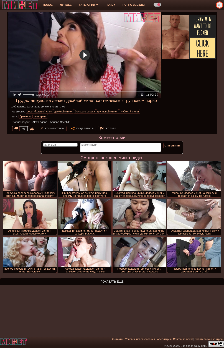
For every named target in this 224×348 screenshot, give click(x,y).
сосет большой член (39, 111)
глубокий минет (129, 111)
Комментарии (55, 128)
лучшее (66, 4)
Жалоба (110, 128)
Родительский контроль (209, 339)
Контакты (117, 339)
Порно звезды (134, 4)
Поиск (110, 4)
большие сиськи (85, 111)
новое (48, 4)
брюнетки (25, 116)
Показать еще (111, 281)
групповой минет (107, 111)
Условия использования (140, 339)
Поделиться (84, 128)
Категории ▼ (88, 4)
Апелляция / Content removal (175, 339)
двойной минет (63, 111)
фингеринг (40, 116)
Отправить (172, 145)
